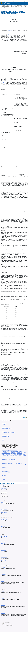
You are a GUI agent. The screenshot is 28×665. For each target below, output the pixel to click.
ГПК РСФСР (3, 468)
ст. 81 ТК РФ (2, 577)
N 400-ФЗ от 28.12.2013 (4, 485)
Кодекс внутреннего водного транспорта (8, 432)
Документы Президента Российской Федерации (9, 444)
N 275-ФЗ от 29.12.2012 (4, 502)
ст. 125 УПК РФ (3, 601)
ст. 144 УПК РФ (3, 598)
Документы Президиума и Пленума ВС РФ (8, 447)
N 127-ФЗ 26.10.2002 (3, 543)
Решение (6, 39)
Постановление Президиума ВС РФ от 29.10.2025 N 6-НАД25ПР (12, 463)
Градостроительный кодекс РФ (7, 428)
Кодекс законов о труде (5, 476)
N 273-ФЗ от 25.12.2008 (4, 509)
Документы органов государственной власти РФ (9, 446)
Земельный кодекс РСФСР (6, 472)
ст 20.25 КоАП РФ (3, 574)
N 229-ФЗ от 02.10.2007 (4, 553)
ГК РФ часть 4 (4, 427)
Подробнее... (25, 464)
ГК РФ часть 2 (4, 424)
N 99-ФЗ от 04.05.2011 (4, 529)
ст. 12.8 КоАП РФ (3, 585)
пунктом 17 (10, 30)
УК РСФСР (3, 479)
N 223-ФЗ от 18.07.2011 (4, 536)
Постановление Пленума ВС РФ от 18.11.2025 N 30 (9, 459)
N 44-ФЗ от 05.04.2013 (4, 550)
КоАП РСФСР (4, 475)
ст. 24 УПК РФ (3, 605)
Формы (4, 82)
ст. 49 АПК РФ (3, 613)
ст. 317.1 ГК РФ (3, 567)
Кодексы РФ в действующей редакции (8, 420)
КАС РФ (3, 429)
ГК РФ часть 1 (4, 423)
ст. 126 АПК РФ (3, 609)
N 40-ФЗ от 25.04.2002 (4, 492)
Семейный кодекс (4, 437)
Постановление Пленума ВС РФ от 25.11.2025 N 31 (9, 450)
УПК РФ (3, 440)
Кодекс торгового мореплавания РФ (7, 433)
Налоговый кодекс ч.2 (5, 436)
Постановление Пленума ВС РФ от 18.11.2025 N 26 (9, 456)
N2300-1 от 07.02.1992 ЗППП (5, 505)
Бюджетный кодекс (5, 421)
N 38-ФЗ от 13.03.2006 (4, 512)
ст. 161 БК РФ (2, 591)
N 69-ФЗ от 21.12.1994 (4, 488)
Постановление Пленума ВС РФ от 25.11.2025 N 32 (9, 448)
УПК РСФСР (3, 480)
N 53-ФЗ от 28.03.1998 (4, 557)
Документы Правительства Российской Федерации (10, 445)
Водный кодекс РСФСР (5, 467)
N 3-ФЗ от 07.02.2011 (4, 519)
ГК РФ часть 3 (4, 425)
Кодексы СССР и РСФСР (5, 466)
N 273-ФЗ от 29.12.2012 (4, 495)
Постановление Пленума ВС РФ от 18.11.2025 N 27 (9, 460)
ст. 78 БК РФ (2, 581)
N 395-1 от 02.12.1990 (3, 560)
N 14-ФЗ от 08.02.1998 (4, 533)
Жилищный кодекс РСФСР (6, 471)
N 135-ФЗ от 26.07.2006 (4, 526)
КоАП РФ (3, 431)
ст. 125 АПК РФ (3, 617)
